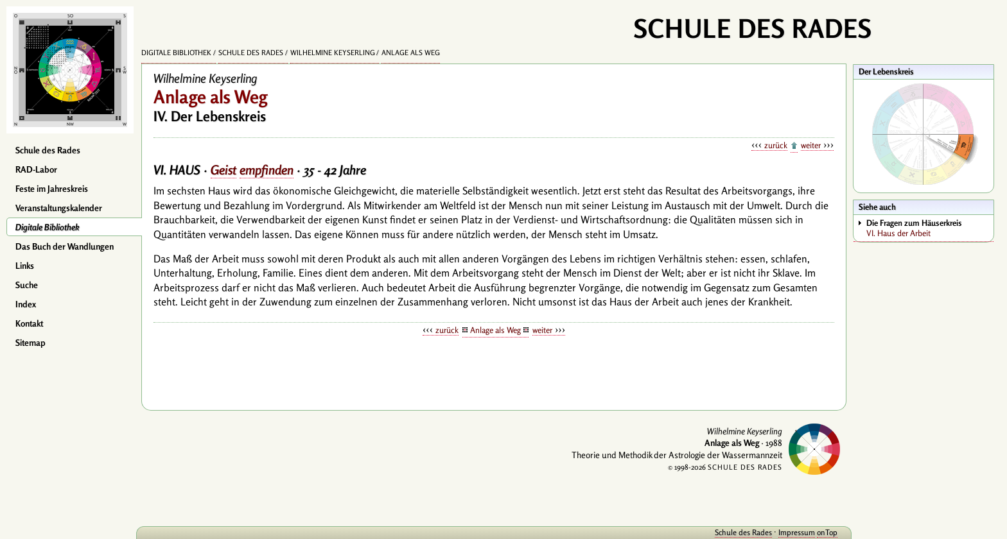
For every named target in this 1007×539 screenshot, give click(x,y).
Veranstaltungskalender (58, 208)
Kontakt (29, 323)
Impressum (796, 532)
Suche (26, 285)
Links (24, 266)
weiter (811, 145)
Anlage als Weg (410, 52)
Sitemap (30, 343)
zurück (775, 145)
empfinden (266, 170)
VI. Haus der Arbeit (929, 228)
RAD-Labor (36, 169)
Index (25, 304)
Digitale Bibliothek (47, 227)
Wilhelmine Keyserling (332, 52)
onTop (827, 532)
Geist (223, 170)
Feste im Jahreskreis (51, 189)
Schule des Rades (47, 150)
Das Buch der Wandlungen (64, 246)
